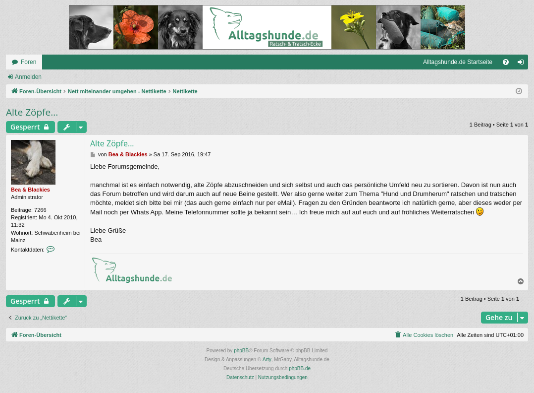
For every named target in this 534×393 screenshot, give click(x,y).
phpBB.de (300, 368)
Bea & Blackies (30, 190)
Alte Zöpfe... (32, 112)
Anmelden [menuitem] (523, 64)
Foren (28, 62)
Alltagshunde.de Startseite (457, 62)
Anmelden (28, 76)
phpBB (241, 350)
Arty (267, 359)
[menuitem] (505, 62)
